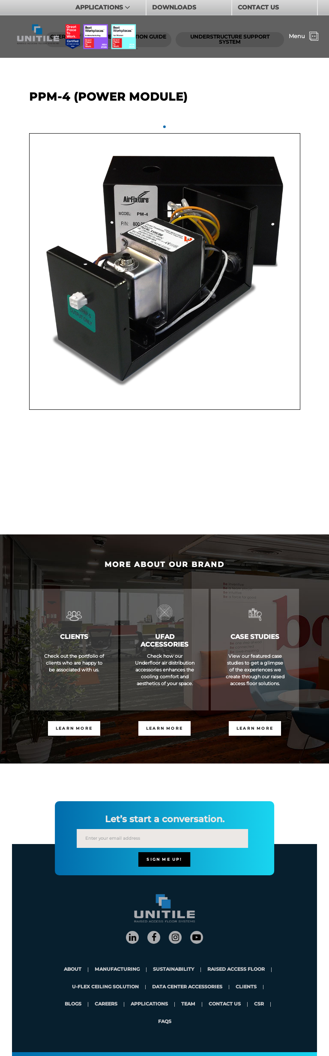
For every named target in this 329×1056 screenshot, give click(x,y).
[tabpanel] (164, 271)
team (188, 1004)
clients (246, 987)
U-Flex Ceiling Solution (105, 987)
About (72, 969)
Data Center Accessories (187, 987)
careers (106, 1004)
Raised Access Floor (236, 969)
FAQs (164, 1022)
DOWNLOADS (174, 7)
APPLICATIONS (100, 7)
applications (149, 1004)
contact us (225, 1004)
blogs (73, 1004)
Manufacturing (117, 969)
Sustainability (173, 969)
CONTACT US (258, 7)
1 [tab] (165, 126)
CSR (259, 1004)
